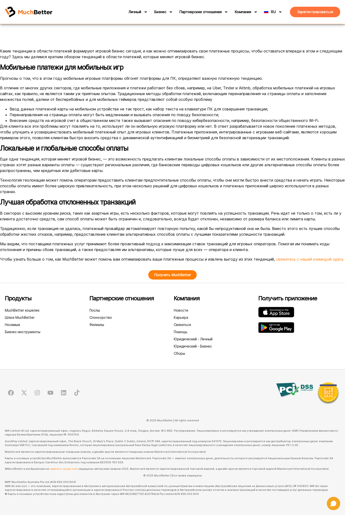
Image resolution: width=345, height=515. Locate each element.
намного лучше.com (64, 468)
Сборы (179, 353)
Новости (181, 310)
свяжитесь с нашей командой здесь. (310, 259)
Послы (94, 310)
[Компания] (255, 12)
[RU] (277, 12)
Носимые (12, 325)
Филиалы (96, 325)
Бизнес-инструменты (22, 332)
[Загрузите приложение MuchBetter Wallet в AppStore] (276, 312)
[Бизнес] (170, 12)
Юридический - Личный (193, 339)
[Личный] (145, 12)
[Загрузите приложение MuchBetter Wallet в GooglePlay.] (276, 327)
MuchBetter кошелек (22, 310)
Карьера (181, 317)
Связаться (182, 325)
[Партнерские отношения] (225, 12)
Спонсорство (100, 317)
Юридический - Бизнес (193, 346)
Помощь (180, 332)
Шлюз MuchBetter (19, 317)
